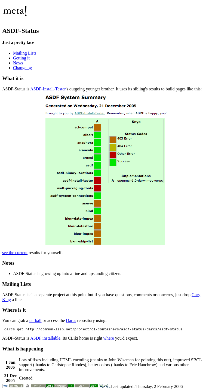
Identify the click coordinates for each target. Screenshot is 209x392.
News (18, 63)
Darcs (71, 320)
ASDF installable (45, 339)
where (108, 339)
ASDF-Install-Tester (48, 89)
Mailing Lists (24, 53)
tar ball (35, 320)
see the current (14, 252)
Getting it (21, 58)
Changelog (22, 67)
